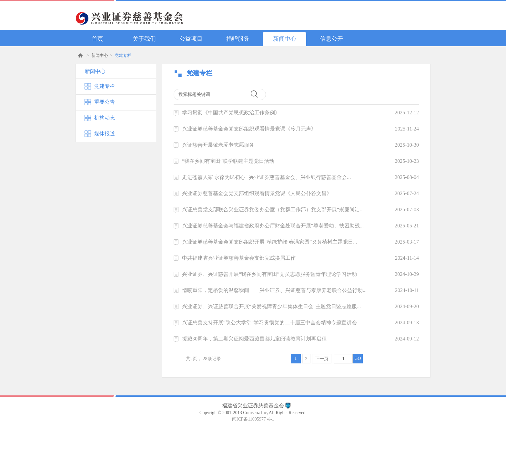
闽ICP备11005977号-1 (253, 419)
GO (357, 358)
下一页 (322, 358)
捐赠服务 (237, 39)
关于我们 (144, 39)
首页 (97, 39)
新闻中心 (284, 39)
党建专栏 (123, 55)
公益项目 (191, 39)
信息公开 (331, 39)
